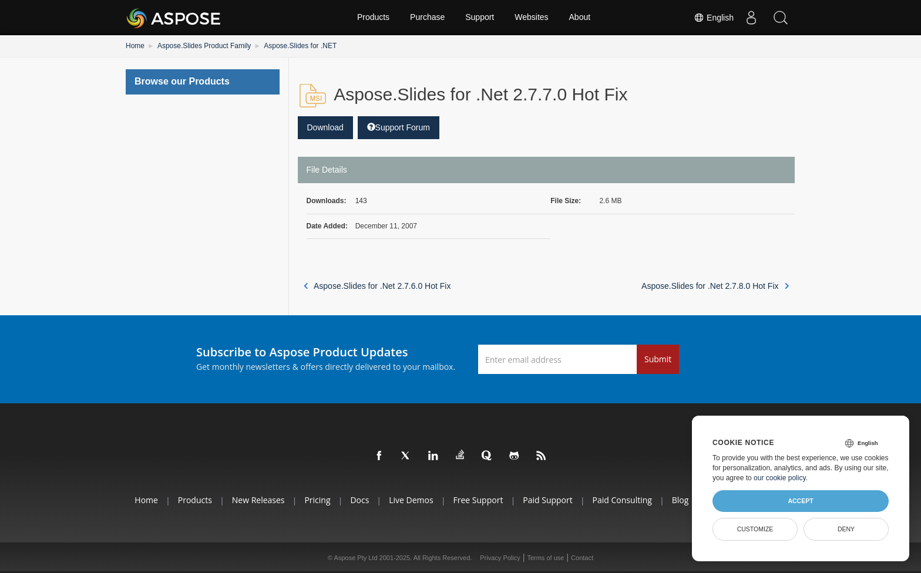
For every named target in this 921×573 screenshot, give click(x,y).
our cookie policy (780, 478)
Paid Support (547, 499)
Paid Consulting (622, 499)
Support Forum (398, 127)
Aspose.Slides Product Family (204, 46)
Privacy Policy (500, 557)
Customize (755, 528)
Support (479, 17)
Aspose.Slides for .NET (300, 46)
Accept (800, 500)
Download (325, 127)
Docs (359, 499)
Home (135, 46)
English (714, 17)
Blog (680, 499)
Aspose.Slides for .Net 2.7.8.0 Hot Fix (715, 286)
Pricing (317, 499)
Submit (657, 359)
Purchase (427, 17)
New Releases (258, 499)
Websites (531, 17)
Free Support (478, 499)
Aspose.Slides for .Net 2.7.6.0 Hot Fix (377, 286)
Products (373, 17)
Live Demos (411, 499)
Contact (582, 557)
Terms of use (545, 557)
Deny (846, 528)
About (580, 17)
